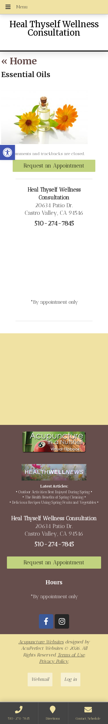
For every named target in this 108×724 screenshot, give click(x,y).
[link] (7, 152)
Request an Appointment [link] (54, 165)
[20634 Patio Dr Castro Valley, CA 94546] (54, 381)
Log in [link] (70, 679)
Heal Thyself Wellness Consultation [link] (54, 28)
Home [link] (19, 61)
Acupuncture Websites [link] (41, 642)
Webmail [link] (40, 679)
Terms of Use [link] (71, 655)
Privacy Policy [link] (53, 661)
